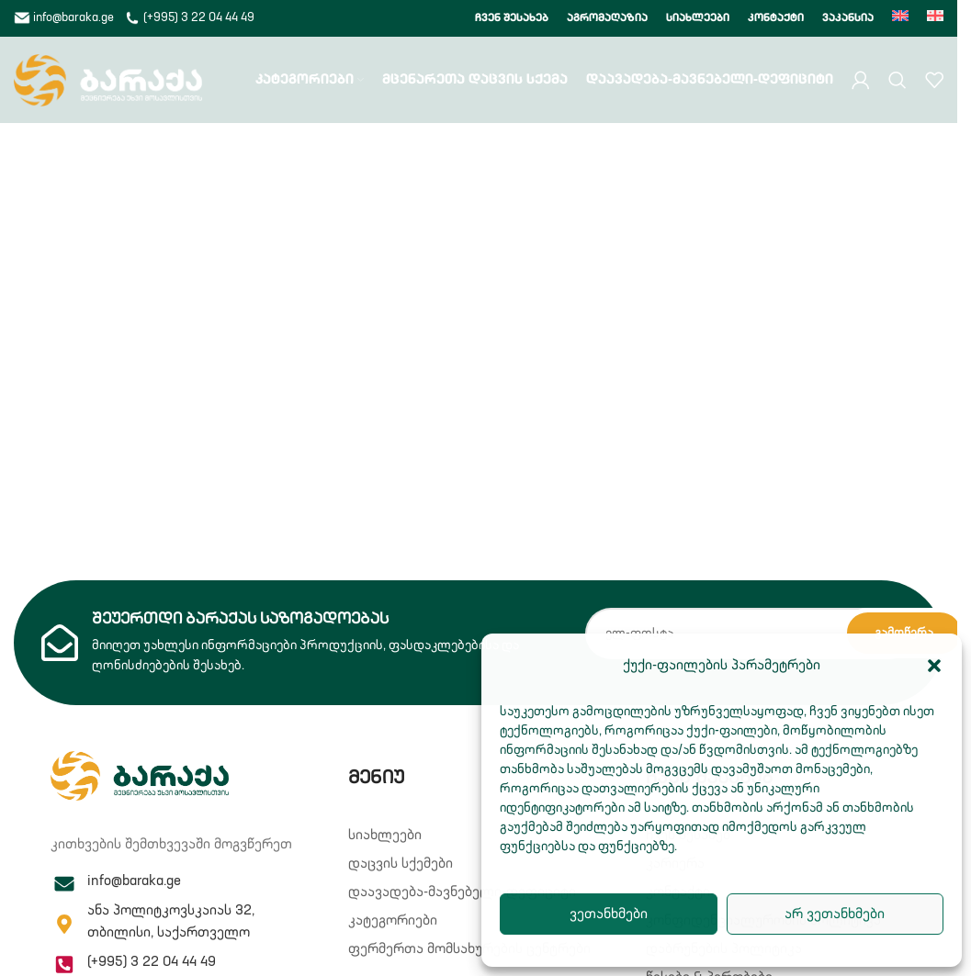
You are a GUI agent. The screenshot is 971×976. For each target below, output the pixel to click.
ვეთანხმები (609, 914)
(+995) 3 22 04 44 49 (189, 18)
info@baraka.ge (65, 18)
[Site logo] (108, 82)
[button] (934, 665)
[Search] (897, 82)
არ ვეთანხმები (835, 914)
